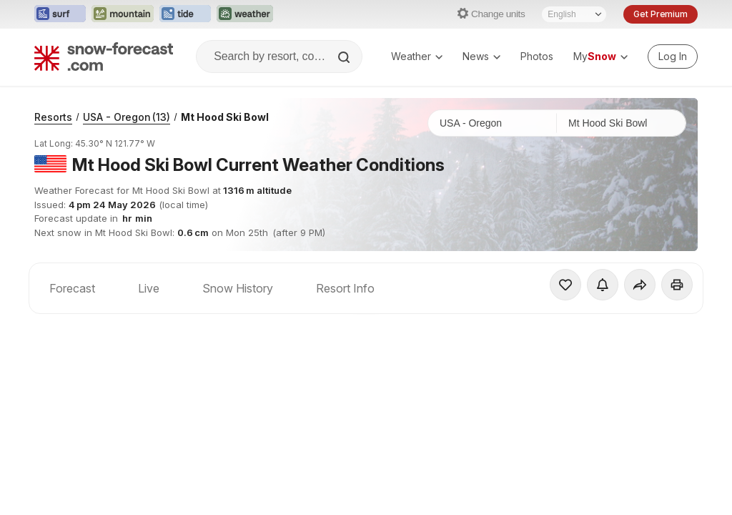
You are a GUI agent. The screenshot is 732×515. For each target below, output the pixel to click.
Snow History (237, 288)
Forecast (72, 288)
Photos (536, 56)
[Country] (492, 123)
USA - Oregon (126, 117)
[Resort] (621, 123)
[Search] (345, 57)
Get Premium (660, 14)
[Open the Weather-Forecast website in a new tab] (245, 14)
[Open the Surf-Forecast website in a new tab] (60, 14)
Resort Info (345, 288)
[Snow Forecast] (103, 56)
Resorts (53, 117)
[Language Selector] (574, 14)
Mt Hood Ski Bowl (225, 117)
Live (148, 288)
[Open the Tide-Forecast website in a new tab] (185, 14)
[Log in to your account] (673, 56)
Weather (416, 56)
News (481, 56)
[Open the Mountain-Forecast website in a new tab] (123, 14)
